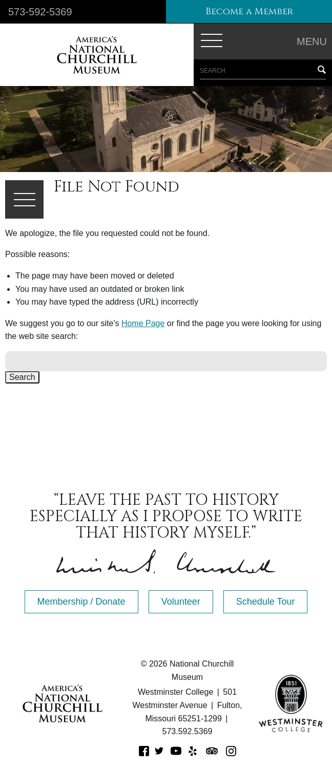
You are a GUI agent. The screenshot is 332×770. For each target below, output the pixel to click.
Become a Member (249, 11)
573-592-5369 (40, 11)
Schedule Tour (265, 601)
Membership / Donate (81, 601)
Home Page (143, 323)
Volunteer (180, 601)
